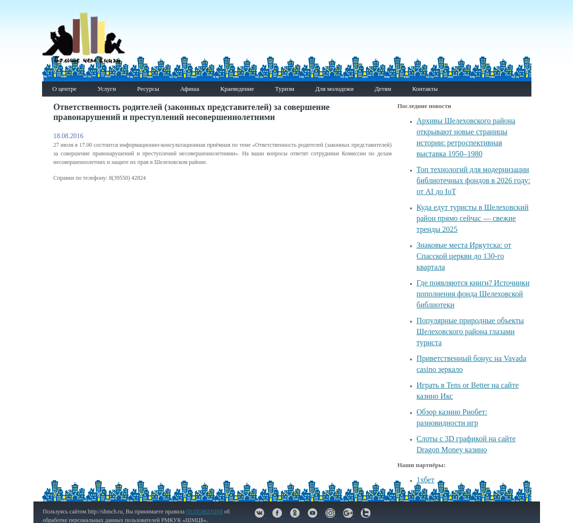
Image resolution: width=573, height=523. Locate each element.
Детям (383, 88)
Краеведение (237, 88)
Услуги (106, 88)
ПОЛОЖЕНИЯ (204, 511)
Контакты (425, 88)
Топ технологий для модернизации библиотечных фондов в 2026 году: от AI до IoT (473, 180)
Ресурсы (148, 88)
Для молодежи (334, 88)
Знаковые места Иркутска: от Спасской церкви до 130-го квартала (464, 256)
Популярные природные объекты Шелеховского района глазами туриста (470, 331)
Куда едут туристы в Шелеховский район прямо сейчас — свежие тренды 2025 (473, 218)
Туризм (284, 88)
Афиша (189, 88)
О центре (64, 88)
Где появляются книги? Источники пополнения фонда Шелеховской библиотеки (473, 294)
